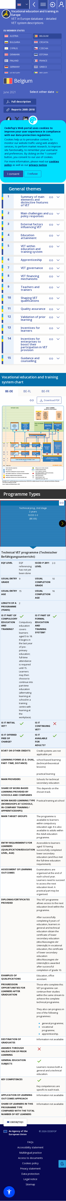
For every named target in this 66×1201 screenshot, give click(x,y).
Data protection (30, 1173)
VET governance (25, 268)
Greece (43, 66)
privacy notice (38, 165)
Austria (14, 36)
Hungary (15, 73)
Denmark (15, 54)
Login (52, 4)
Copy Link (51, 213)
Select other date (42, 92)
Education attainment (22, 236)
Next (62, 523)
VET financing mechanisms (23, 277)
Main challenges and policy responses (28, 214)
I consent (13, 174)
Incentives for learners (24, 329)
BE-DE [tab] (9, 391)
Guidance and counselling (23, 359)
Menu (43, 4)
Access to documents (30, 1158)
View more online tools (34, 4)
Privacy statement (30, 1168)
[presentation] (33, 523)
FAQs (30, 1142)
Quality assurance (26, 309)
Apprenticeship (25, 260)
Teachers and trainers (23, 288)
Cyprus (14, 48)
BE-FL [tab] (27, 391)
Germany (15, 66)
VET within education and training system (25, 249)
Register (61, 4)
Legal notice (30, 1179)
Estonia (43, 54)
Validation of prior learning (27, 318)
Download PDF (51, 400)
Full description (21, 101)
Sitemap (30, 1184)
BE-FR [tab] (45, 391)
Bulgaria (15, 42)
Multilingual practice (30, 1152)
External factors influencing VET (25, 225)
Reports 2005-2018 (22, 109)
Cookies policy (30, 1163)
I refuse (33, 173)
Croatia (43, 42)
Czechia (43, 48)
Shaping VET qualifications (23, 299)
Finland (14, 60)
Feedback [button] (62, 1164)
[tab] (33, 523)
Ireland (43, 73)
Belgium (43, 36)
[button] (8, 119)
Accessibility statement (30, 1147)
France (43, 60)
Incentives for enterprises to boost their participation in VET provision (28, 344)
